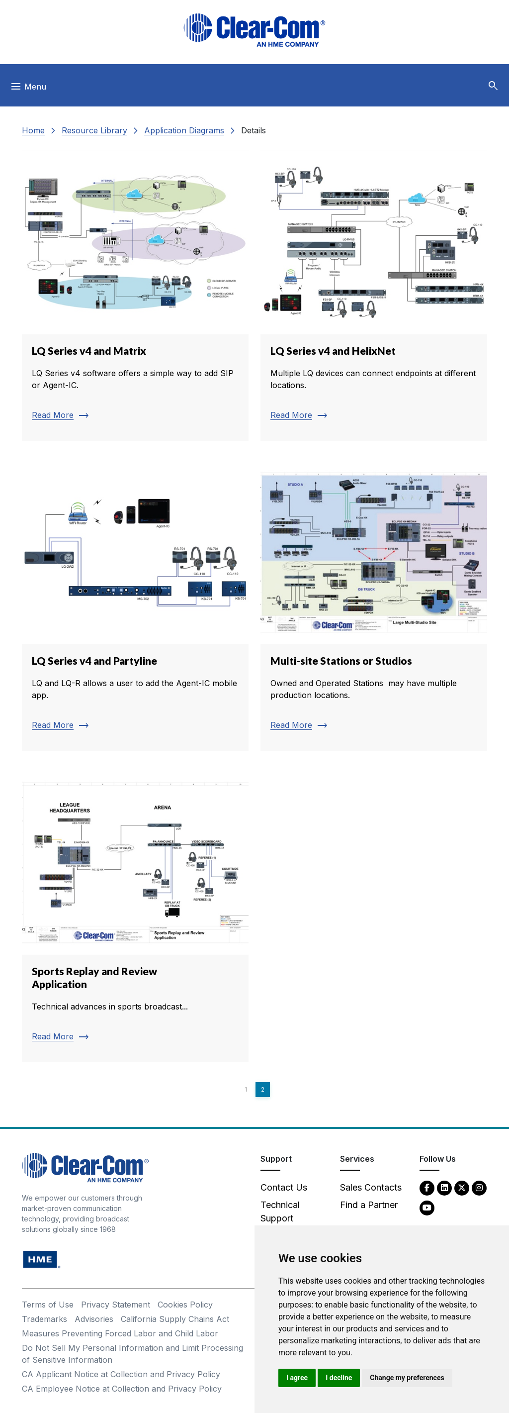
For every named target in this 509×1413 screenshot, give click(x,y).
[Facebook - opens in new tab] (427, 1187)
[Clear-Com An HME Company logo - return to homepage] (85, 1167)
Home (33, 130)
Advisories (94, 1319)
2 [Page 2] (262, 1089)
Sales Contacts (371, 1187)
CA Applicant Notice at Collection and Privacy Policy (121, 1374)
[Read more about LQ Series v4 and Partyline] (135, 606)
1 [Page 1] (246, 1089)
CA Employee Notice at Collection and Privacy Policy (122, 1389)
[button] (493, 86)
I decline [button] (339, 1378)
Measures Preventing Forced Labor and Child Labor (120, 1333)
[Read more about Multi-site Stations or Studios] (373, 606)
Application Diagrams (184, 130)
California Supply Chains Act (175, 1319)
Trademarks (44, 1319)
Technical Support (280, 1211)
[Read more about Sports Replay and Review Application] (135, 916)
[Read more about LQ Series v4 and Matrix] (135, 295)
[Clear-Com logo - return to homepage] (254, 30)
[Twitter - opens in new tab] (461, 1187)
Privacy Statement (115, 1305)
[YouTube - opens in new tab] (427, 1207)
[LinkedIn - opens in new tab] (444, 1187)
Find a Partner (369, 1205)
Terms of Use (48, 1305)
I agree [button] (297, 1378)
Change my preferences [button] (407, 1378)
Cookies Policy (185, 1305)
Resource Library (94, 130)
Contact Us (283, 1187)
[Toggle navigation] (28, 89)
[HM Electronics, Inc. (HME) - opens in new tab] (42, 1259)
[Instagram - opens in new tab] (479, 1187)
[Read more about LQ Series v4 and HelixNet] (373, 295)
